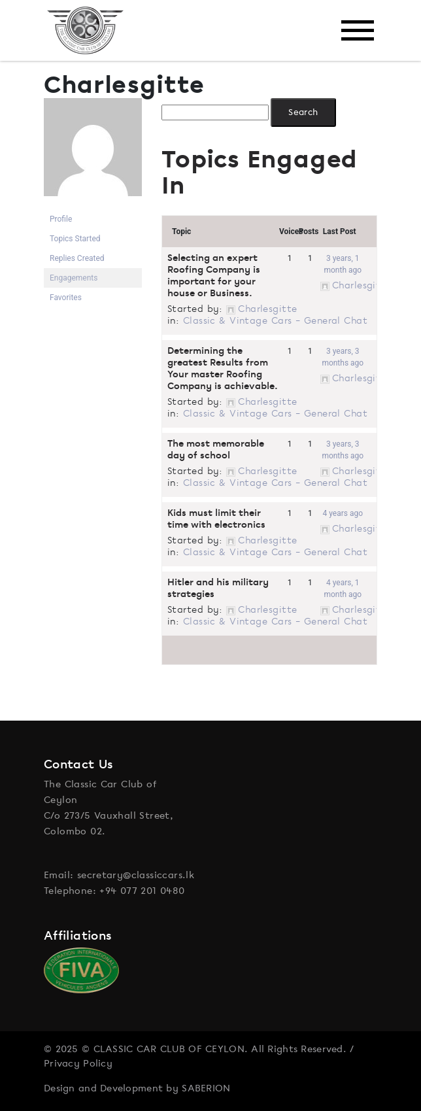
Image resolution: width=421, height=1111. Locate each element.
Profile (61, 219)
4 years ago (343, 513)
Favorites (66, 297)
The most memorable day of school (215, 449)
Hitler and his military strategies (218, 588)
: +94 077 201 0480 (139, 891)
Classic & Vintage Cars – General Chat (275, 320)
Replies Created (77, 258)
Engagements (73, 277)
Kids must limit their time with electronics (216, 519)
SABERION (206, 1088)
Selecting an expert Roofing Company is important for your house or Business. (213, 275)
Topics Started (75, 238)
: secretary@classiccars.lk (132, 875)
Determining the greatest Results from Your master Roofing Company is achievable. (222, 368)
